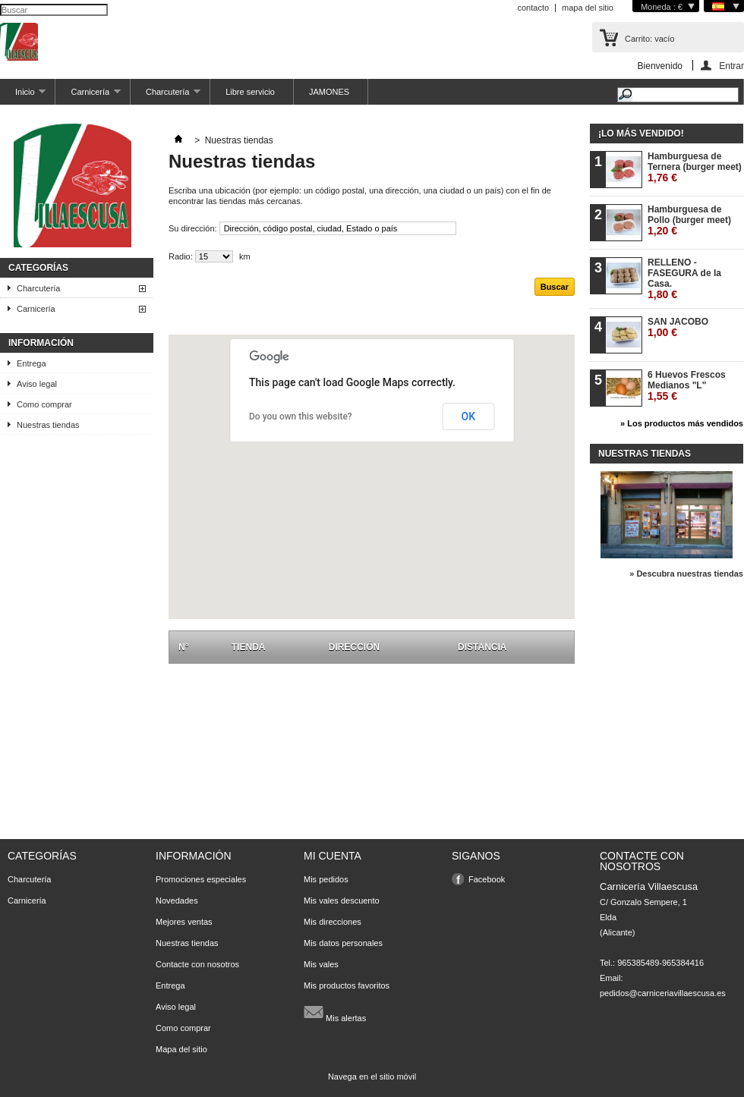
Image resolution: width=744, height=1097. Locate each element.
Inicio (23, 96)
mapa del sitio (587, 7)
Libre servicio (250, 91)
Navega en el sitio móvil (372, 1076)
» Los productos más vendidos (681, 423)
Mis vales (321, 964)
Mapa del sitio (181, 1049)
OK (469, 416)
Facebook (486, 879)
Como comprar (44, 404)
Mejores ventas (184, 921)
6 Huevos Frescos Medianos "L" (687, 385)
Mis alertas (335, 1012)
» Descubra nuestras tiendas (686, 573)
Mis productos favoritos (346, 985)
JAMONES (329, 91)
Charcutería (165, 96)
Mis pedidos (326, 879)
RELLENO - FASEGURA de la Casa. (684, 278)
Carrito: (649, 38)
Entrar (731, 66)
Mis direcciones (332, 921)
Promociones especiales (201, 879)
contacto (533, 7)
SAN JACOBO (678, 327)
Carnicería (88, 96)
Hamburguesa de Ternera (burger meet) (695, 167)
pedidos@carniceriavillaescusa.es (663, 993)
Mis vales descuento (342, 900)
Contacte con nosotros (197, 964)
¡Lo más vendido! (641, 133)
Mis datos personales (343, 943)
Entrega (31, 363)
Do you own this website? (300, 416)
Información (41, 343)
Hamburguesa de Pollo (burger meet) (689, 220)
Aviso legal (37, 383)
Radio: (181, 256)
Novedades (177, 900)
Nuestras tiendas (48, 424)
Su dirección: (193, 228)
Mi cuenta (332, 856)
